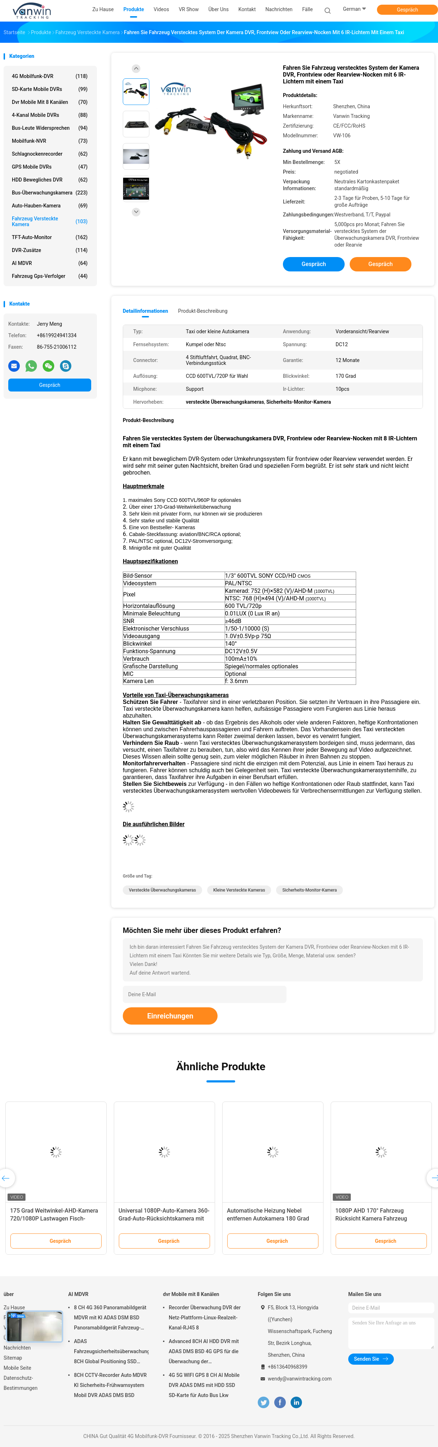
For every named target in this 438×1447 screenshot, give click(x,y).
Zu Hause (14, 1307)
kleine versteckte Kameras (239, 890)
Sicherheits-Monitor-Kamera (309, 890)
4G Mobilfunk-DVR (50, 76)
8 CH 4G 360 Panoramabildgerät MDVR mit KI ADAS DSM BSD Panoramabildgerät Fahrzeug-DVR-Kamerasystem (110, 1319)
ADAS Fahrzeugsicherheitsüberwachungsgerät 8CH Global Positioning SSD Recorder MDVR (111, 1352)
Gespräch (407, 10)
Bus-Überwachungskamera (50, 192)
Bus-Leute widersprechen (50, 128)
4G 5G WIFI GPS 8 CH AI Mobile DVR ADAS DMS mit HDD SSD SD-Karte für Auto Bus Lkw (204, 1385)
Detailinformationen (145, 311)
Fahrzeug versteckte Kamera (50, 221)
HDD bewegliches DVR (50, 179)
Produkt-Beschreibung (203, 311)
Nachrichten (17, 1348)
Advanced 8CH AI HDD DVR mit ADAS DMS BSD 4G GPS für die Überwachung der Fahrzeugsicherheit (204, 1352)
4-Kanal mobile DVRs (50, 115)
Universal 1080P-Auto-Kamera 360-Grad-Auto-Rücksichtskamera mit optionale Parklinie (163, 1218)
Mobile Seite (17, 1368)
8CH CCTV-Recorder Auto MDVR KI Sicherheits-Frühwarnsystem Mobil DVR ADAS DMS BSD (110, 1385)
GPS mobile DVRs (50, 166)
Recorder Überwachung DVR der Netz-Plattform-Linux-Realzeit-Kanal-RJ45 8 (205, 1318)
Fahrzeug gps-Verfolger (50, 276)
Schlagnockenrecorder (50, 153)
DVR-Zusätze (50, 250)
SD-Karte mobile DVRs (50, 89)
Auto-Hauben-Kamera (50, 205)
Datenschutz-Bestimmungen (20, 1383)
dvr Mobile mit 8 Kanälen (50, 102)
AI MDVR (50, 263)
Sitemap (13, 1358)
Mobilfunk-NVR (50, 141)
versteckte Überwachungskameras (162, 890)
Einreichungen (170, 1016)
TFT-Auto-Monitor (50, 237)
